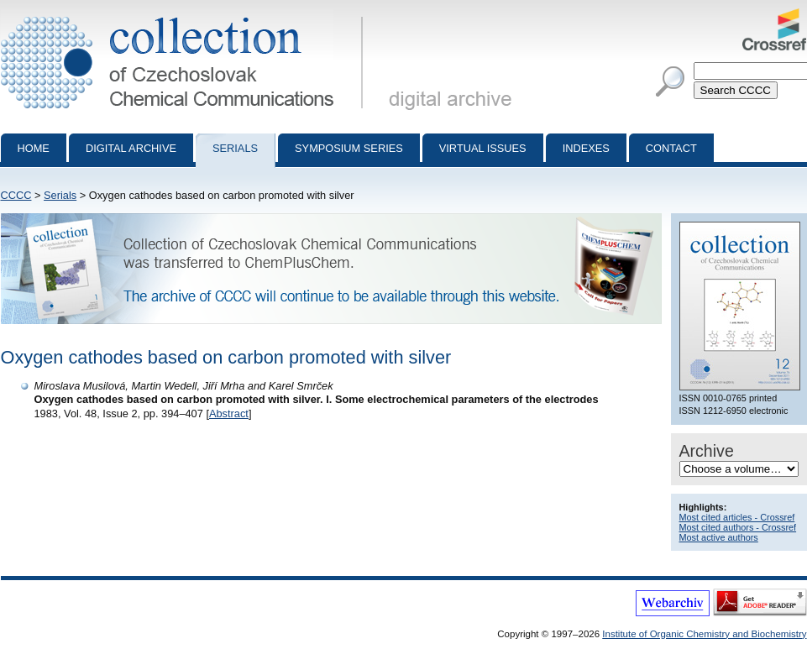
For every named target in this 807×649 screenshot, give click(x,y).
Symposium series (349, 148)
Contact (671, 148)
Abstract (229, 413)
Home (34, 148)
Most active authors (718, 537)
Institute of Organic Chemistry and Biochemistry (704, 634)
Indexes (586, 148)
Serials (235, 148)
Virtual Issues (483, 148)
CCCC (16, 195)
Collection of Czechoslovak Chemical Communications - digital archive (185, 15)
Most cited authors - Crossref (738, 527)
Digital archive (131, 148)
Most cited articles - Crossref (737, 517)
